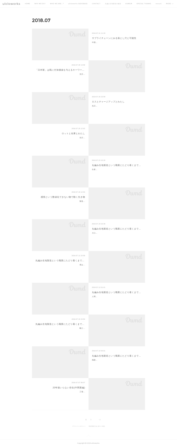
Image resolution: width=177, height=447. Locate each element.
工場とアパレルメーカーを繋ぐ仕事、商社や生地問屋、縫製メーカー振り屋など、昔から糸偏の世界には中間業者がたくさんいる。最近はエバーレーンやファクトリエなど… (61, 395)
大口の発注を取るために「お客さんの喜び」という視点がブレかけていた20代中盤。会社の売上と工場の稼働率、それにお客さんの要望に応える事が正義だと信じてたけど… (116, 236)
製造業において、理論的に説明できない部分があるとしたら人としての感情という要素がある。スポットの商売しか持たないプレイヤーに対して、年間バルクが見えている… (61, 204)
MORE (158, 4)
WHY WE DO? (40, 4)
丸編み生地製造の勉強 (113, 4)
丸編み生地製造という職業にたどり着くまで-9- (117, 165)
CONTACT (96, 4)
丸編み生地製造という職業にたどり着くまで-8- (117, 229)
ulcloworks (11, 4)
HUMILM (128, 4)
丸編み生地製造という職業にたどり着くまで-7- (60, 260)
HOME (27, 4)
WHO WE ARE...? (57, 4)
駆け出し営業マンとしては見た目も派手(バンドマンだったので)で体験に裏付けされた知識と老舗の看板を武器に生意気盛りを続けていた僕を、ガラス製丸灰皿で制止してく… (61, 331)
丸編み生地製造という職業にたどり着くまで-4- (117, 356)
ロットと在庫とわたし (73, 133)
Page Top (88, 436)
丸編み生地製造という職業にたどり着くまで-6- (117, 292)
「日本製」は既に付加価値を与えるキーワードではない (60, 70)
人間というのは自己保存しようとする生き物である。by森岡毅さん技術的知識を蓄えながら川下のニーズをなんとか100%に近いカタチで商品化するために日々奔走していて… (116, 300)
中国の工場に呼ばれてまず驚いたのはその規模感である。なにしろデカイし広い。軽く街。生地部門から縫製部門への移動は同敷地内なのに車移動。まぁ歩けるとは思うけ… (116, 45)
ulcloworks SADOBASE (78, 4)
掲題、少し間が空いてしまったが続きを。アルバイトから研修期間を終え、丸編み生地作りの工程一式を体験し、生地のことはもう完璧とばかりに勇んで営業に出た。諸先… (116, 363)
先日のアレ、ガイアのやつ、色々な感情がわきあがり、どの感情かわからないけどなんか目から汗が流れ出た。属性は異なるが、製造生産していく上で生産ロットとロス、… (61, 141)
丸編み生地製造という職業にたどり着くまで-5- (60, 324)
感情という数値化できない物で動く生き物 (63, 197)
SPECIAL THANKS (144, 4)
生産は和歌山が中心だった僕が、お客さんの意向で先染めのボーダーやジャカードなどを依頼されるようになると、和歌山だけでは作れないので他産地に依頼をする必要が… (116, 172)
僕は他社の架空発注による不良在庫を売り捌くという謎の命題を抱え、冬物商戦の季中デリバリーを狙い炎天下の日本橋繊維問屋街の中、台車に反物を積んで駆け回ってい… (61, 268)
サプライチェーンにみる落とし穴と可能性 (114, 38)
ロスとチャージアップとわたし (108, 101)
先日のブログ (97, 106)
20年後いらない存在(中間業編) (69, 387)
